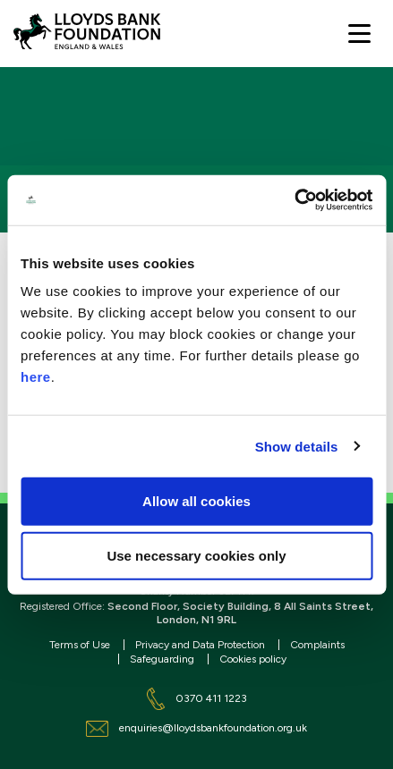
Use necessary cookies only (196, 555)
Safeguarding (162, 659)
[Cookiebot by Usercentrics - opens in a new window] (294, 200)
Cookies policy (252, 659)
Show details (296, 445)
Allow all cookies (196, 501)
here (36, 376)
